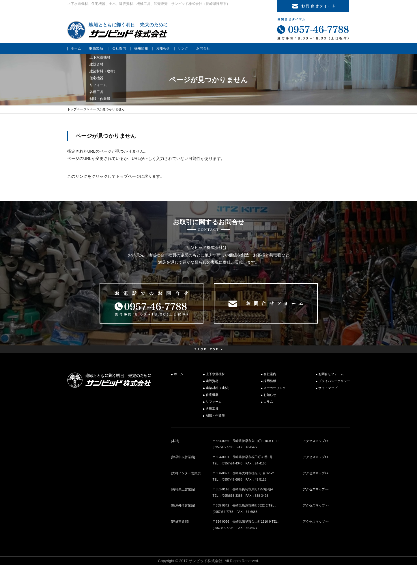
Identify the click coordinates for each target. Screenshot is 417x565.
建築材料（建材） (218, 388)
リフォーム (214, 401)
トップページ (76, 109)
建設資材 (212, 381)
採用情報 (141, 48)
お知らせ (163, 48)
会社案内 (119, 48)
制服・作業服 (215, 415)
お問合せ (203, 48)
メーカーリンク (274, 388)
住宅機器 (212, 394)
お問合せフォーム (331, 374)
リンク (183, 48)
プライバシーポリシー (334, 381)
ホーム (76, 48)
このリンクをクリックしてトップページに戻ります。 (115, 176)
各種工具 (212, 408)
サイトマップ (327, 388)
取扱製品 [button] (96, 48)
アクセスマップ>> (316, 441)
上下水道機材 (215, 374)
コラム (268, 401)
